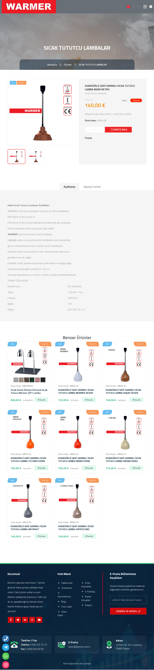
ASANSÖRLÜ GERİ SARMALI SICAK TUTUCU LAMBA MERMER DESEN (76, 391)
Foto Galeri (65, 607)
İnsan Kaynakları (86, 584)
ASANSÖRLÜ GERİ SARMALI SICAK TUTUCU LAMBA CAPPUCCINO (76, 528)
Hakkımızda (65, 583)
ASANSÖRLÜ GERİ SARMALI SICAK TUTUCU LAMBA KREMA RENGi (123, 460)
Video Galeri (62, 613)
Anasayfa (51, 65)
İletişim (86, 605)
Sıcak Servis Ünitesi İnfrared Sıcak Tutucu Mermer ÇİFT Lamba (29, 391)
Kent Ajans (68, 664)
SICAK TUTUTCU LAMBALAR (93, 65)
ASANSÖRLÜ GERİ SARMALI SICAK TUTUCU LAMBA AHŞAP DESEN (123, 391)
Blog (62, 602)
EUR (122, 6)
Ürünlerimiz (65, 588)
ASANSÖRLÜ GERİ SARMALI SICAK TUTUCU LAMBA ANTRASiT (28, 528)
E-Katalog (88, 592)
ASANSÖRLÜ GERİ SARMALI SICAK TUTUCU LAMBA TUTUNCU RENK (28, 460)
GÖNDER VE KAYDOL (128, 611)
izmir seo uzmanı (82, 664)
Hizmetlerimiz (64, 595)
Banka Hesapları (86, 598)
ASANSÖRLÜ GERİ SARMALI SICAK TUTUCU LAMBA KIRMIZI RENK (76, 460)
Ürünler (67, 65)
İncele (41, 400)
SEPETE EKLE (119, 130)
